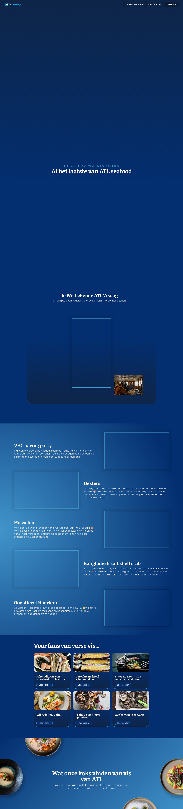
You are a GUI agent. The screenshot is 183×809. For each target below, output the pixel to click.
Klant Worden (155, 4)
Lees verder (44, 660)
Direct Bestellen (135, 4)
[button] (172, 4)
